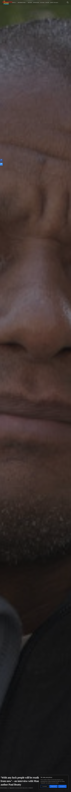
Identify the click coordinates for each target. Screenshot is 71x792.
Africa (14, 2)
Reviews (30, 2)
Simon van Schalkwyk (17, 787)
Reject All (53, 786)
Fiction (42, 2)
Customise (44, 786)
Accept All (62, 786)
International (22, 2)
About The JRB (54, 2)
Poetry (47, 2)
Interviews (36, 2)
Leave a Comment (28, 787)
